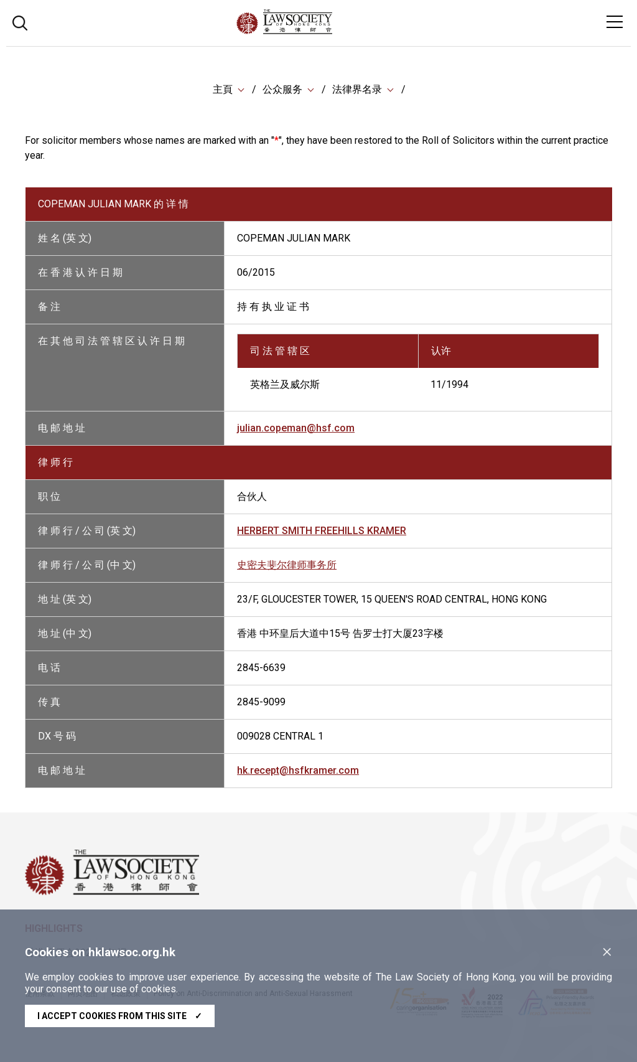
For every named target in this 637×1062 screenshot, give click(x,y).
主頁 (223, 90)
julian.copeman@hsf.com (296, 430)
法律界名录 (357, 90)
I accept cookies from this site (119, 1016)
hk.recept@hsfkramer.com (298, 772)
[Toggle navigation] (615, 22)
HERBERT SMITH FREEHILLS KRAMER (321, 532)
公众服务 (282, 90)
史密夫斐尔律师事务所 (287, 567)
